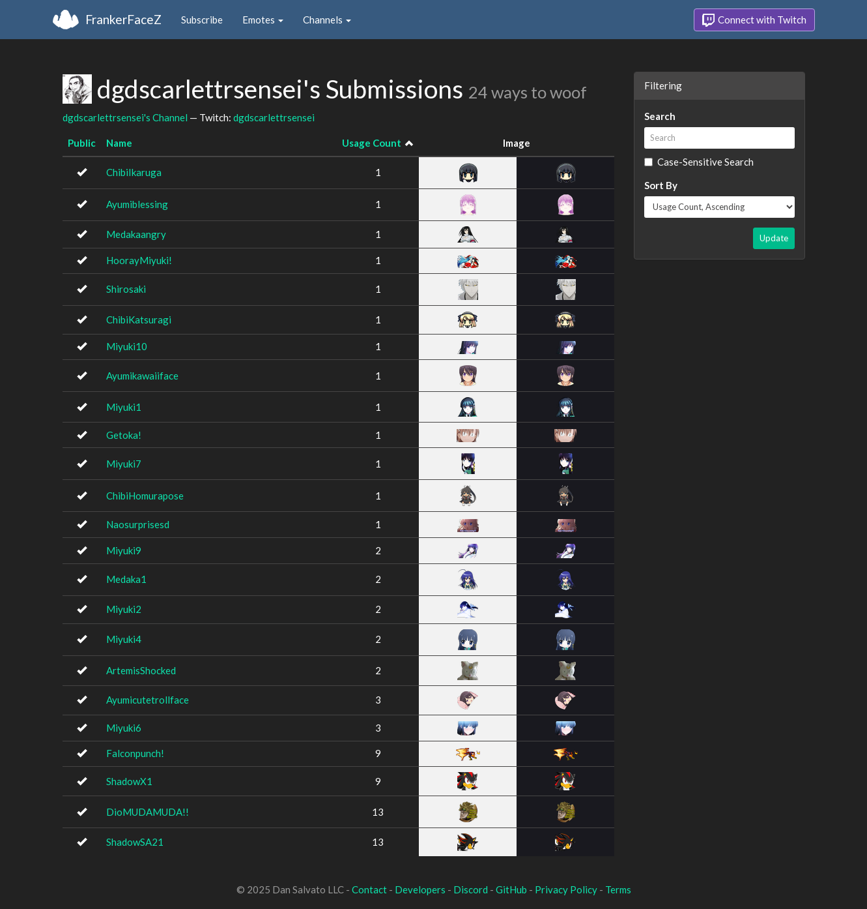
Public (82, 143)
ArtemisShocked (141, 670)
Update (774, 238)
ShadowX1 (129, 781)
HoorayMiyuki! (139, 260)
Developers (420, 889)
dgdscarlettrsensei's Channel (125, 117)
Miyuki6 (123, 728)
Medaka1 (126, 579)
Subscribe (202, 19)
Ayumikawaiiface (142, 375)
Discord (470, 889)
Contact (369, 889)
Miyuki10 (126, 346)
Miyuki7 (123, 463)
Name (119, 143)
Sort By (660, 185)
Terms (618, 889)
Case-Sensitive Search (699, 162)
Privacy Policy (566, 889)
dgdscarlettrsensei (274, 117)
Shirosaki (126, 289)
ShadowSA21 (134, 842)
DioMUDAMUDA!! (147, 812)
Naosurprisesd (137, 524)
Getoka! (123, 435)
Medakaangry (136, 234)
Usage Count (371, 143)
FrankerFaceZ (123, 19)
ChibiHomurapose (145, 495)
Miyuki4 (123, 639)
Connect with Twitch (754, 20)
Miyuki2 (123, 609)
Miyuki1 (123, 407)
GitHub (511, 889)
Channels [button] (327, 19)
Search (659, 116)
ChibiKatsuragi (138, 319)
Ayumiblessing (137, 204)
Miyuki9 (123, 550)
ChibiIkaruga (134, 172)
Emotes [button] (262, 19)
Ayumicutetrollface (147, 700)
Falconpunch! (135, 753)
